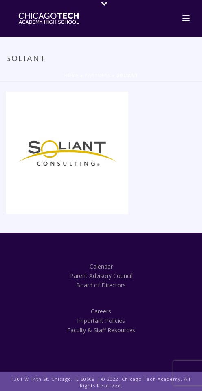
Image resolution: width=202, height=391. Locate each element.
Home (71, 75)
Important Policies (101, 320)
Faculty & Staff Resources (101, 330)
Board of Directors (101, 285)
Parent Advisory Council (101, 276)
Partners (97, 75)
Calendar (101, 266)
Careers (101, 311)
